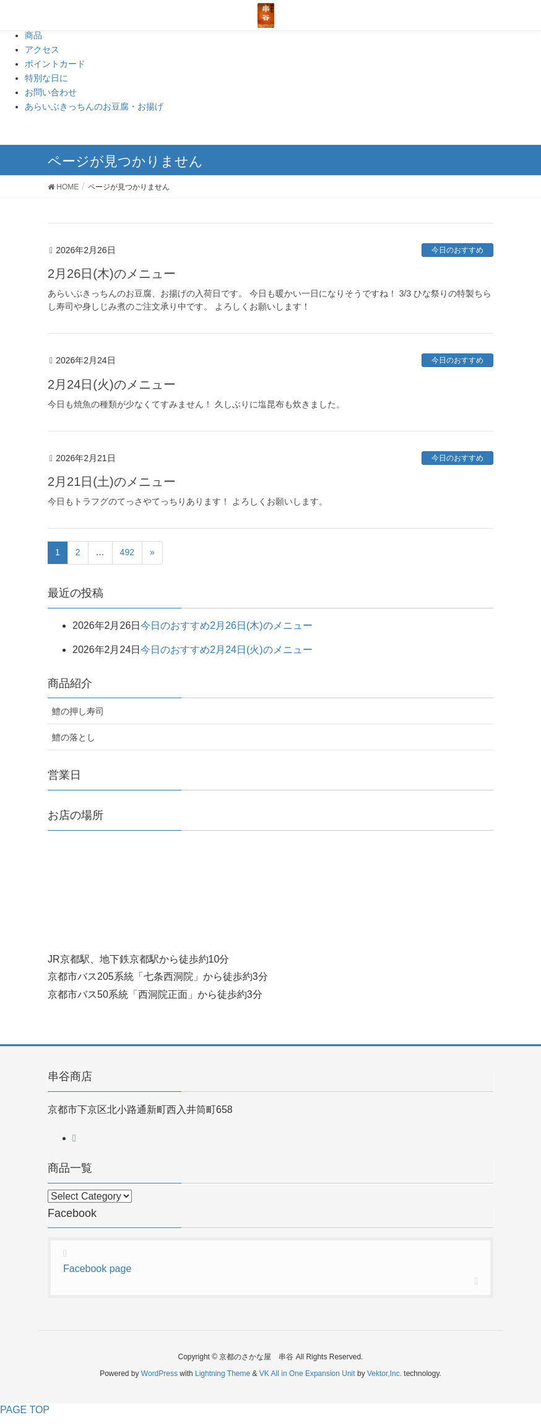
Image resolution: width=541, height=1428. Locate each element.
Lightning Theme (222, 1373)
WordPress (159, 1373)
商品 (33, 35)
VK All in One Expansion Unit (307, 1373)
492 (127, 552)
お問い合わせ (51, 92)
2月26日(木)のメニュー (112, 273)
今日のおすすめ (457, 250)
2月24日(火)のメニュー (112, 384)
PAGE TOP (25, 1409)
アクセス (42, 49)
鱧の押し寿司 (78, 711)
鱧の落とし (73, 737)
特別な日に (46, 78)
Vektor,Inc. (384, 1373)
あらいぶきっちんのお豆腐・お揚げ (94, 106)
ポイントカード (55, 64)
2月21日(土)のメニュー (112, 481)
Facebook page (97, 1268)
